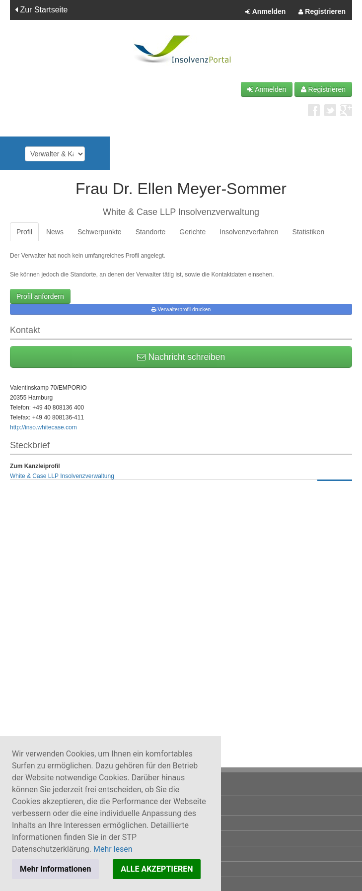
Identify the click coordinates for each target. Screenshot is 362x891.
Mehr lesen (113, 849)
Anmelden (265, 11)
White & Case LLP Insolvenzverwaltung (62, 476)
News (55, 232)
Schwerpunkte (99, 232)
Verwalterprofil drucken (181, 309)
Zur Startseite (41, 9)
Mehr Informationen (55, 869)
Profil (24, 232)
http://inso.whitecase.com (43, 427)
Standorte (151, 232)
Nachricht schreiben (181, 357)
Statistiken (308, 232)
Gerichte (192, 232)
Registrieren (322, 11)
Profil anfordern (40, 296)
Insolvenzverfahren (248, 232)
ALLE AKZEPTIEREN (157, 869)
